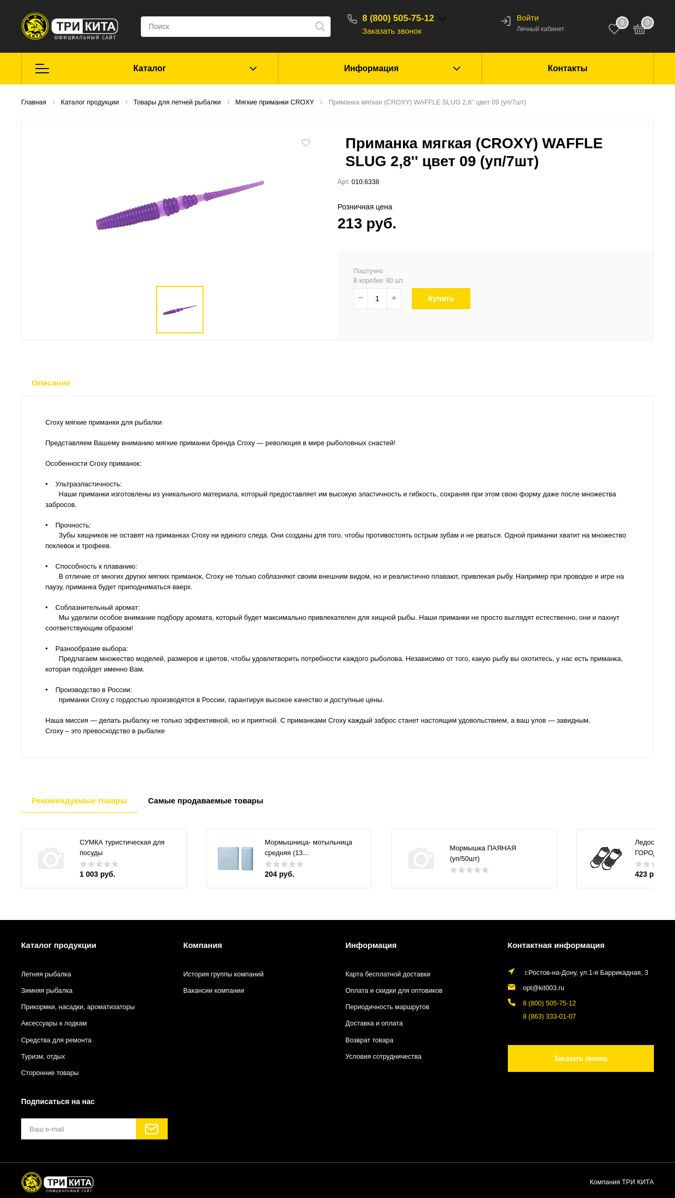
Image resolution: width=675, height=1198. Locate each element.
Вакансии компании (214, 990)
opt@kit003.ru (544, 988)
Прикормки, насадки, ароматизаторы (78, 1007)
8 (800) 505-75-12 (398, 18)
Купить (447, 298)
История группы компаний (224, 974)
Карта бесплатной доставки (387, 974)
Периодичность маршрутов (387, 1007)
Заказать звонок (391, 30)
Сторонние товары (50, 1073)
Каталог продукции (59, 945)
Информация (371, 68)
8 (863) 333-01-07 (549, 1016)
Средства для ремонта (56, 1040)
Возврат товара (369, 1040)
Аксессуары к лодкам (54, 1023)
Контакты (567, 68)
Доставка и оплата (374, 1023)
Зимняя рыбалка (47, 990)
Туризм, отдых (43, 1056)
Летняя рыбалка (46, 974)
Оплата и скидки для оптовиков (393, 990)
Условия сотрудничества (383, 1056)
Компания (203, 945)
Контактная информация (556, 945)
